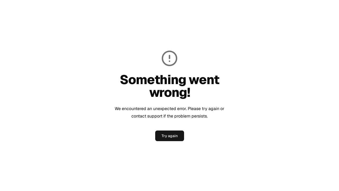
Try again (170, 135)
